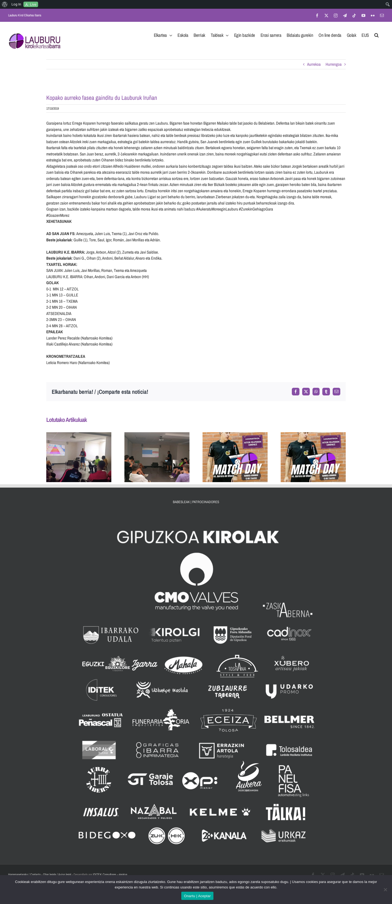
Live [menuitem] (33, 4)
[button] (376, 33)
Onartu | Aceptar (197, 896)
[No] (385, 889)
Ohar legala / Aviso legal (57, 874)
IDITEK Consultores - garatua (110, 874)
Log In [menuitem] (16, 4)
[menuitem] (5, 4)
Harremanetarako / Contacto (24, 874)
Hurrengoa (334, 64)
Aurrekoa (314, 64)
